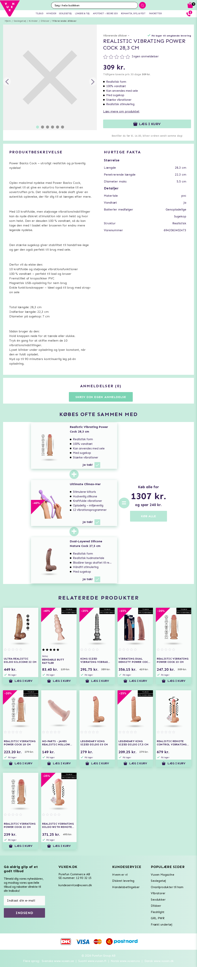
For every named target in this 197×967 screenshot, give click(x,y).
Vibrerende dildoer (64, 21)
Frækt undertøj (161, 924)
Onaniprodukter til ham (167, 887)
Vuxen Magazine (162, 874)
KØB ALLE (148, 516)
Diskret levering (123, 881)
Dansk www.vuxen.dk (159, 961)
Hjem (8, 21)
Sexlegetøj (20, 21)
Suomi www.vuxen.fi (92, 961)
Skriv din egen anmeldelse (100, 397)
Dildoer (45, 21)
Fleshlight (157, 912)
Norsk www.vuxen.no (125, 961)
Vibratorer (158, 893)
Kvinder (33, 21)
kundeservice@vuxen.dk (75, 885)
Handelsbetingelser (125, 887)
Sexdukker (158, 899)
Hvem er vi (120, 874)
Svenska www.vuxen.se (58, 961)
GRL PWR (157, 918)
